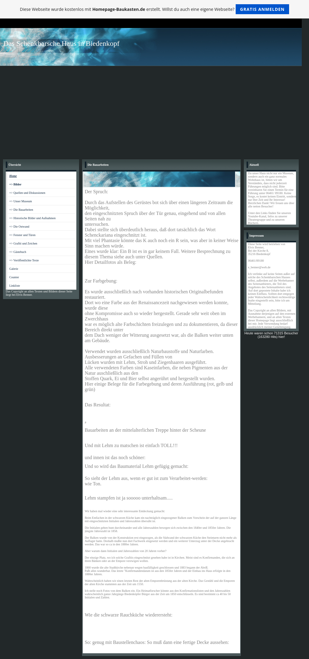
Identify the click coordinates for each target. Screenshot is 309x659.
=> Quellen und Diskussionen (27, 192)
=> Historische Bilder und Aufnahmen (32, 218)
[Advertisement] (154, 111)
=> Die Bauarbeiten (21, 209)
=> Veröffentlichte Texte (24, 260)
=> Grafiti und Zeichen (23, 243)
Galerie (13, 268)
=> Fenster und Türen (22, 235)
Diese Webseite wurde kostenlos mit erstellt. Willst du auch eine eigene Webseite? (154, 9)
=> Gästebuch (17, 252)
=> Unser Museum (20, 201)
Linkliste (14, 285)
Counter (14, 277)
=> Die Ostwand (19, 226)
